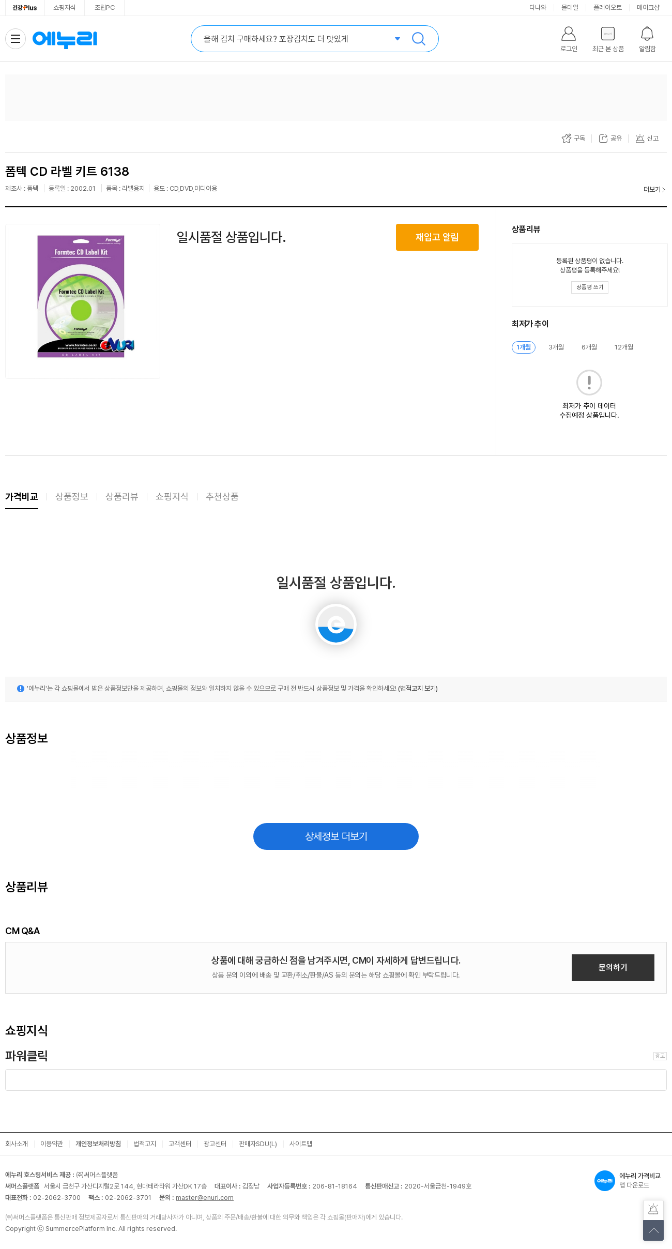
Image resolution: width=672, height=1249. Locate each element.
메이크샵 (648, 7)
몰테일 (569, 7)
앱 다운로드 (630, 1180)
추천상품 (222, 496)
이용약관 (51, 1144)
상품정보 (71, 496)
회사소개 (16, 1144)
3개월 (556, 347)
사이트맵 (300, 1144)
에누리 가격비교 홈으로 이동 (64, 38)
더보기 (652, 189)
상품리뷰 (122, 496)
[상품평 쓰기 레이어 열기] (589, 287)
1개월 (523, 347)
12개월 (624, 347)
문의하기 (613, 967)
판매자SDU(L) (258, 1144)
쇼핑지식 (64, 7)
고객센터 (180, 1144)
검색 (418, 38)
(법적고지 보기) (418, 688)
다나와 (537, 7)
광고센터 (215, 1144)
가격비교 (21, 496)
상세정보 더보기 (336, 836)
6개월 (589, 347)
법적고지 (144, 1144)
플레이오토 (607, 7)
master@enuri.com (205, 1197)
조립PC (105, 7)
